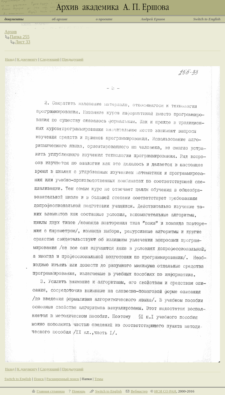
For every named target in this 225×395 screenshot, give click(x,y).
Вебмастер (139, 391)
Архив (10, 31)
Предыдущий (72, 59)
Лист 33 (22, 41)
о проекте (104, 19)
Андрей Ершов (153, 19)
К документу (27, 59)
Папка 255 (19, 36)
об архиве (60, 19)
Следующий (49, 59)
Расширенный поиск (62, 379)
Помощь (78, 391)
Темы (98, 379)
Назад (10, 59)
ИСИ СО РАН (165, 391)
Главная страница (51, 391)
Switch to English (207, 19)
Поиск (39, 379)
